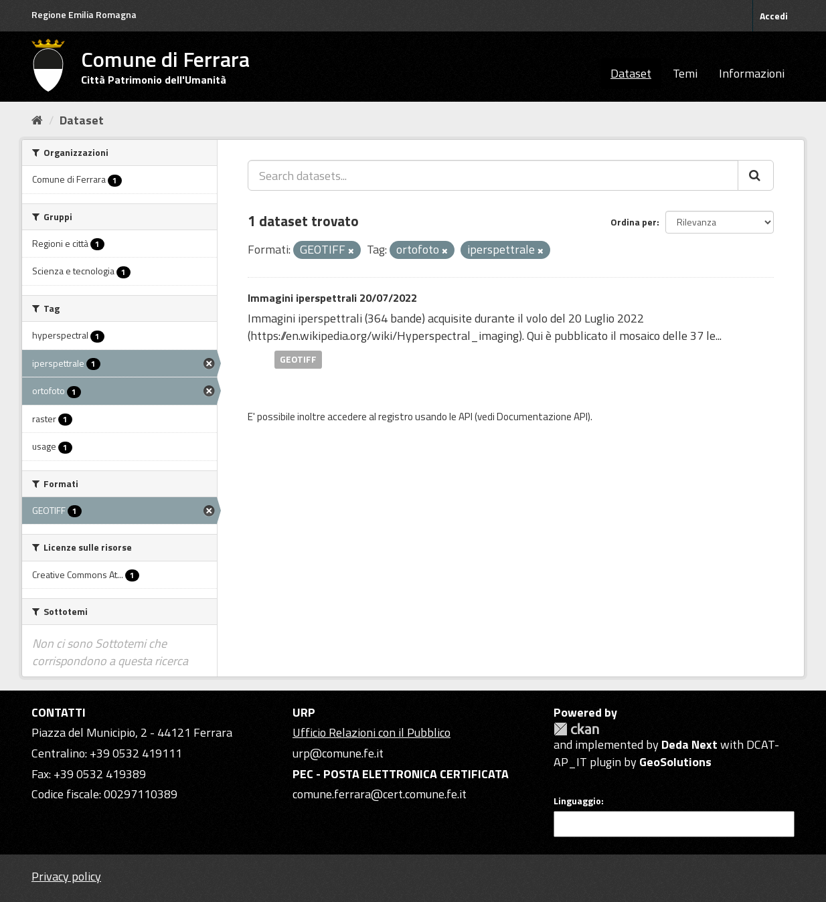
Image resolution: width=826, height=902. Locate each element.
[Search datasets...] (493, 175)
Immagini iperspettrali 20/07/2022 (332, 298)
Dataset (630, 73)
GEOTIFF (298, 359)
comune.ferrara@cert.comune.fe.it (380, 794)
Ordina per (633, 222)
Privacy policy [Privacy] (66, 876)
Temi (685, 73)
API (466, 416)
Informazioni (751, 73)
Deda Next (689, 744)
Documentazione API (542, 416)
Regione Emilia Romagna (84, 14)
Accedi (774, 16)
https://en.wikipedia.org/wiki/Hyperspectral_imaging (384, 336)
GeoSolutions (675, 762)
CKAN (576, 729)
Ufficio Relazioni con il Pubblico (371, 732)
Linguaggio (577, 801)
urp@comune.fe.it (338, 753)
